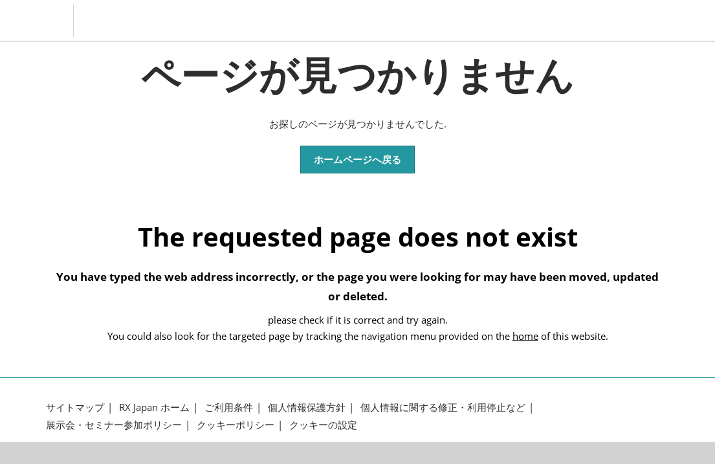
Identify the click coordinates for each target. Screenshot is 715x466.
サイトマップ (75, 407)
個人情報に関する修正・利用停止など (442, 407)
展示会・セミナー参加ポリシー (114, 425)
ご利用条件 (228, 407)
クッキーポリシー (235, 425)
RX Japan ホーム (154, 407)
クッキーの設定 (323, 425)
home (525, 335)
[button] (357, 160)
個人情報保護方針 (307, 407)
